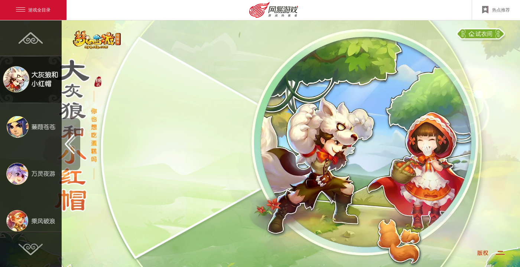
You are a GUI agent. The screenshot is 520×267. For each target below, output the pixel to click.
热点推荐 (496, 9)
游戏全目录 (33, 10)
